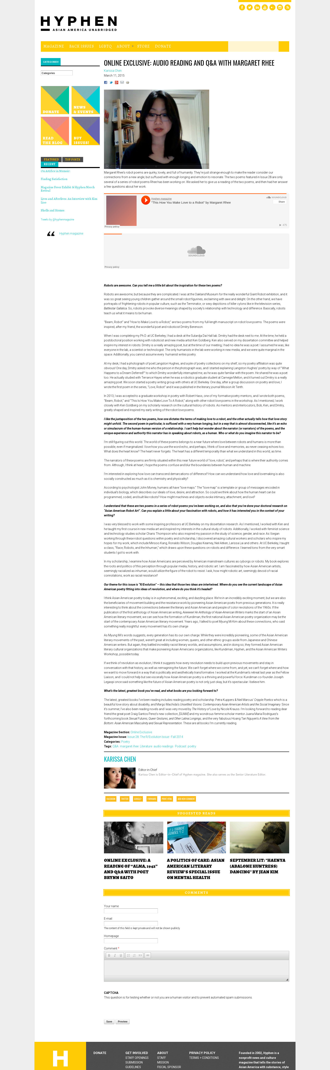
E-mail (108, 918)
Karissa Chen (120, 759)
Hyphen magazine (71, 233)
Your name (111, 906)
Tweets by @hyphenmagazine (57, 219)
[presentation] (136, 994)
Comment (111, 948)
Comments (196, 892)
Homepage (111, 936)
